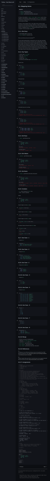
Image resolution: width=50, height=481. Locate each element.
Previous (21, 466)
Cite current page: (21, 473)
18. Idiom (2, 57)
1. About (2, 20)
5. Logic (2, 26)
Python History (3, 13)
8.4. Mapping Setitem (5, 37)
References (3, 16)
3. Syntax (2, 23)
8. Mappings (3, 31)
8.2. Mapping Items (5, 34)
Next (45, 466)
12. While (2, 47)
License (2, 8)
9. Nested (2, 43)
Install (2, 10)
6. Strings (2, 28)
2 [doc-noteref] (33, 28)
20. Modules (3, 60)
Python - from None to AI (8, 2)
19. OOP (2, 58)
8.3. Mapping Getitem (5, 36)
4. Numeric (3, 25)
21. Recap (2, 61)
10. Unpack (3, 44)
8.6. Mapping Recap (5, 40)
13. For (2, 49)
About (24, 2)
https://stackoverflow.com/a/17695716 (36, 359)
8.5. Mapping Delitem (5, 39)
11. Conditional (3, 46)
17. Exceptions (3, 55)
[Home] (20, 2)
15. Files (2, 52)
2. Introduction (3, 22)
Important (21, 9)
